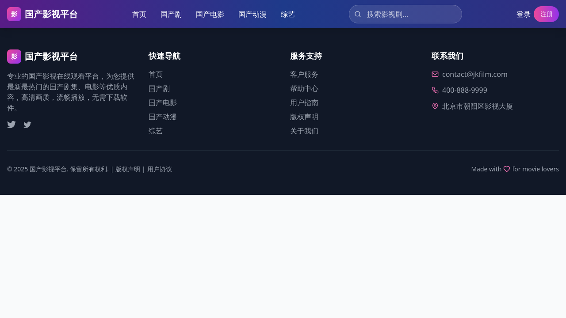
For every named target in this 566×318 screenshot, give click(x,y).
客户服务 (304, 74)
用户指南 (304, 102)
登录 (520, 14)
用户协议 (159, 169)
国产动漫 (251, 14)
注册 (545, 14)
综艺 (286, 14)
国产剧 (169, 14)
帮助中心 (304, 88)
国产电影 (209, 14)
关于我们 (304, 131)
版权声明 (304, 116)
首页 (138, 14)
